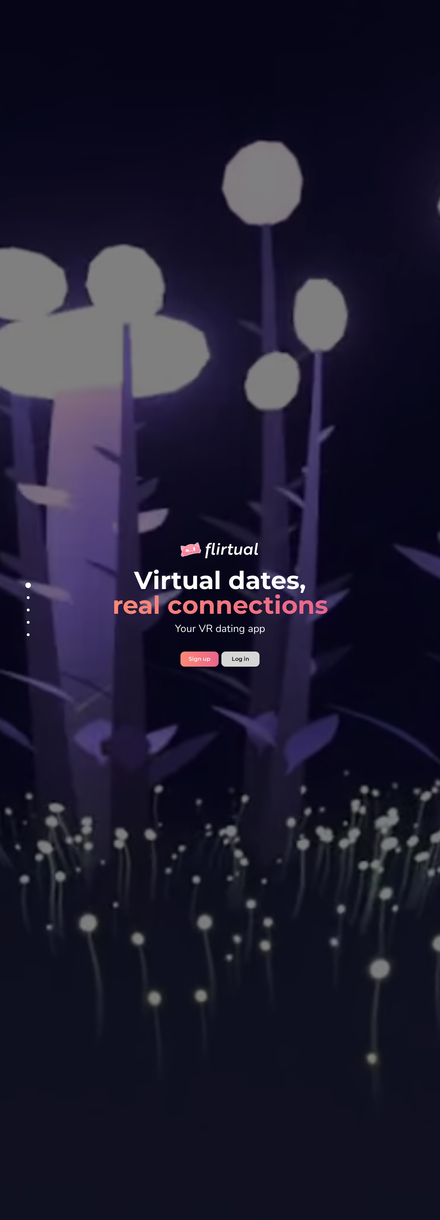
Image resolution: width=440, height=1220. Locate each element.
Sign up (199, 659)
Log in (240, 659)
